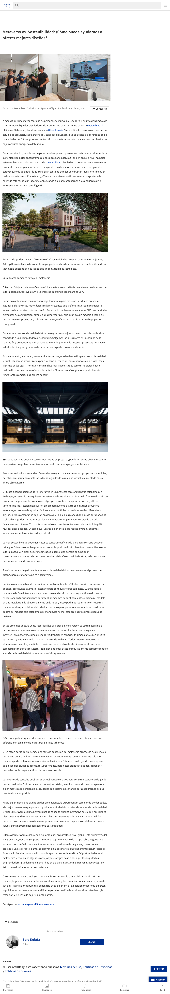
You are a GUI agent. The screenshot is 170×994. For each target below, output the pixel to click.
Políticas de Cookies (18, 971)
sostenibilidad (95, 125)
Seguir (92, 942)
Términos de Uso (70, 967)
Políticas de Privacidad (97, 967)
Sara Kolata (31, 939)
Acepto (159, 969)
